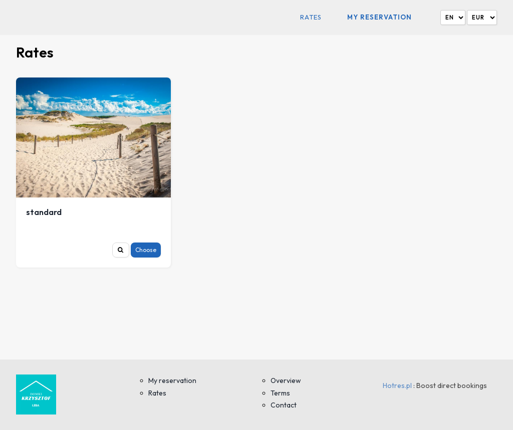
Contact (284, 405)
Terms (280, 393)
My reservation (379, 17)
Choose (145, 250)
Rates (311, 17)
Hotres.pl (397, 385)
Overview (286, 380)
